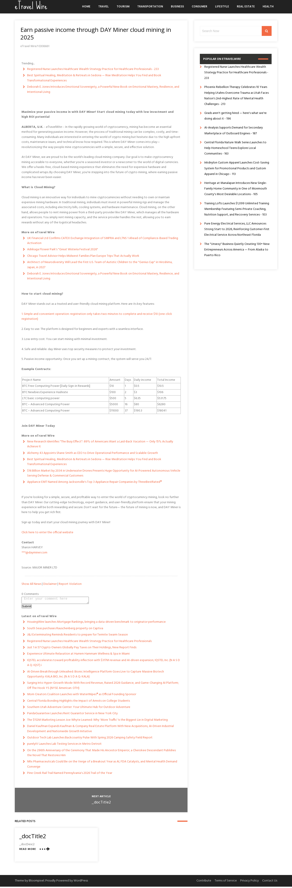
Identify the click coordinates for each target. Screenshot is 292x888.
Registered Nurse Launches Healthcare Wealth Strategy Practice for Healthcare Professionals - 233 (93, 69)
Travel (103, 6)
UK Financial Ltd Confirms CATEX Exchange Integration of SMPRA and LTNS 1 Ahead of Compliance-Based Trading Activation (102, 241)
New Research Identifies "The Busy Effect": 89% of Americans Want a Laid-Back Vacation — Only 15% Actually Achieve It (100, 444)
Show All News (31, 584)
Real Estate (246, 6)
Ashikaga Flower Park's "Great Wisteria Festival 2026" (62, 249)
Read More (27, 851)
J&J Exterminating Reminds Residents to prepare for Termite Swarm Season (77, 636)
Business (177, 6)
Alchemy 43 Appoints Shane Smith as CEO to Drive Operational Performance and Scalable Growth (92, 453)
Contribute (203, 882)
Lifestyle (222, 6)
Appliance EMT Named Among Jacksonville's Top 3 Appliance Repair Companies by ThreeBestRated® (94, 482)
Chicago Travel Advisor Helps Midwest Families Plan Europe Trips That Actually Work (83, 256)
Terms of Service (226, 882)
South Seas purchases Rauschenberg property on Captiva (65, 629)
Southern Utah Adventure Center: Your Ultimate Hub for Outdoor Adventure (78, 708)
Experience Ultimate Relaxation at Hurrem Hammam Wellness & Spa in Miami (78, 655)
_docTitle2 (101, 804)
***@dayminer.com (34, 552)
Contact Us (269, 882)
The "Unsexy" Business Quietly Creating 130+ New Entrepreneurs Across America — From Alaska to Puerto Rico (237, 250)
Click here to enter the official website (47, 532)
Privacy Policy (249, 882)
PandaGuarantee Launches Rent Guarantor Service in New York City (72, 714)
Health (268, 6)
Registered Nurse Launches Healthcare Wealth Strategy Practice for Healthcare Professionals (89, 642)
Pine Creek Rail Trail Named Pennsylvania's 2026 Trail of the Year (69, 774)
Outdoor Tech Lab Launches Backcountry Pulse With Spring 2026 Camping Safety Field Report (90, 739)
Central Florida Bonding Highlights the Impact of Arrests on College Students (78, 702)
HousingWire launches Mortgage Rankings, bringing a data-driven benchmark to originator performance (96, 623)
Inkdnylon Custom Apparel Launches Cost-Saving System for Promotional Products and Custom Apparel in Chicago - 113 (236, 168)
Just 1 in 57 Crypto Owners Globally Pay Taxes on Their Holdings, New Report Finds (81, 648)
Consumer (199, 6)
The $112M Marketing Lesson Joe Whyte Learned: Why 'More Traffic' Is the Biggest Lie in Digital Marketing (97, 721)
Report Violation (70, 584)
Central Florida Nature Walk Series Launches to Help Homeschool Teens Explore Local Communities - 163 (235, 148)
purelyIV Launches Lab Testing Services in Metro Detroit (64, 745)
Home (86, 6)
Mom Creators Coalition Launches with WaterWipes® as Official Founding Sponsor (81, 695)
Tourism (123, 6)
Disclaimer (50, 584)
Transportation (150, 6)
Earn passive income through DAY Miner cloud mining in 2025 (95, 33)
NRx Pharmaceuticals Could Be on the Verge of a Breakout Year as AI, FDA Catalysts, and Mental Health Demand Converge (102, 765)
